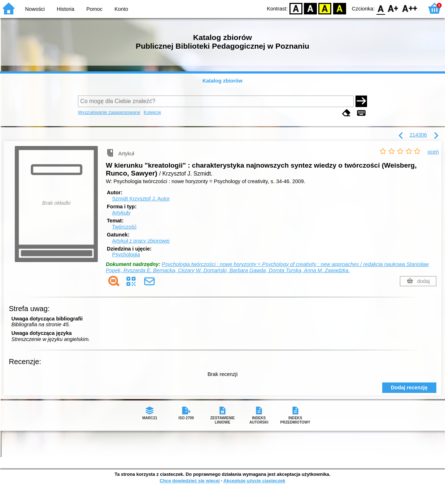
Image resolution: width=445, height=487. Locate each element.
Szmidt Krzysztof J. (141, 199)
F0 (380, 8)
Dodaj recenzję (409, 387)
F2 (409, 8)
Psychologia (126, 254)
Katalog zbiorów (222, 81)
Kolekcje (152, 112)
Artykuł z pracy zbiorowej (140, 241)
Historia (65, 9)
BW (310, 8)
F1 (393, 8)
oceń (433, 152)
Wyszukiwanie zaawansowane (109, 112)
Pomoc (94, 9)
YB (325, 8)
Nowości (35, 9)
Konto (121, 9)
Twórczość (124, 227)
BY (339, 8)
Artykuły (121, 213)
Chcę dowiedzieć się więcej (189, 480)
